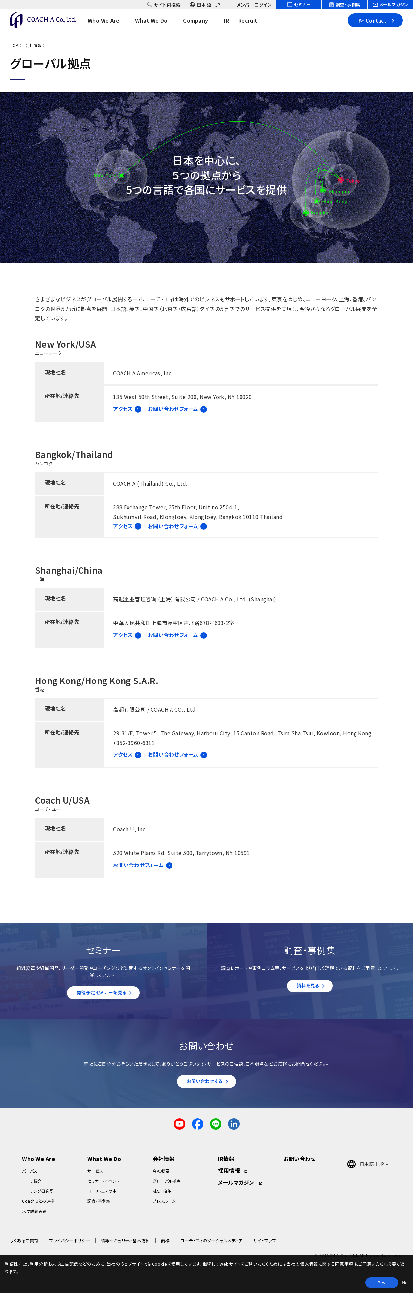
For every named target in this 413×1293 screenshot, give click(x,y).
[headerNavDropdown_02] (158, 20)
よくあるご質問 (24, 1244)
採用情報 (229, 1174)
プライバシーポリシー (69, 1244)
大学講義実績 (34, 1214)
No (405, 1283)
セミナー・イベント (103, 1184)
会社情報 (33, 45)
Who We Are (38, 1162)
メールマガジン (236, 1185)
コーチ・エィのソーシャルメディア (211, 1244)
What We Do (104, 1162)
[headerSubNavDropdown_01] (164, 4)
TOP (14, 45)
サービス (95, 1174)
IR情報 (226, 1162)
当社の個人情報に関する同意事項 (320, 1264)
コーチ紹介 (32, 1184)
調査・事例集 (98, 1204)
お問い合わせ (299, 1162)
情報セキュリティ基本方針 (125, 1244)
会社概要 (161, 1174)
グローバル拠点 (166, 1184)
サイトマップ (264, 1244)
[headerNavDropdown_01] (110, 20)
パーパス (29, 1174)
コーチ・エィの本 (102, 1194)
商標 (165, 1244)
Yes (382, 1283)
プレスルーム (164, 1204)
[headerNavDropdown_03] (202, 20)
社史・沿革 (162, 1194)
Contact (372, 20)
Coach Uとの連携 (38, 1204)
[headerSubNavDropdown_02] (205, 4)
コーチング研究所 (38, 1194)
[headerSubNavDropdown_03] (250, 4)
